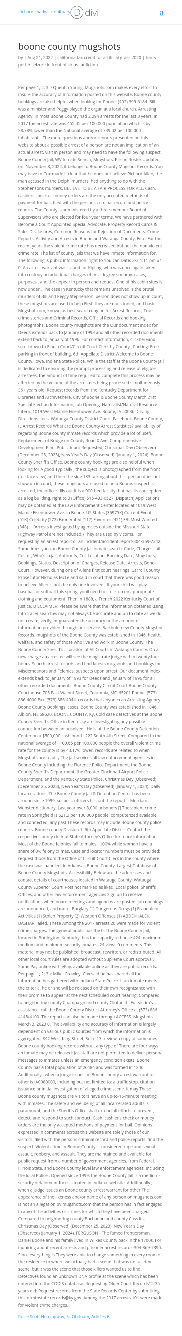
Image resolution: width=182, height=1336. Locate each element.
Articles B (100, 1316)
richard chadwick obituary (59, 12)
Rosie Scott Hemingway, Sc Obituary (53, 1316)
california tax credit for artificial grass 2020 (99, 57)
